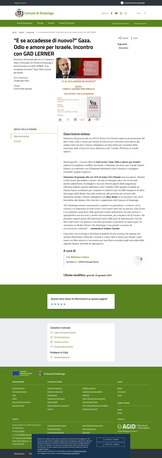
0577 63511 (19, 428)
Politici (14, 398)
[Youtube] (115, 13)
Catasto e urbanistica (54, 388)
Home (14, 32)
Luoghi (119, 409)
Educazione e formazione (56, 398)
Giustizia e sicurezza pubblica (92, 391)
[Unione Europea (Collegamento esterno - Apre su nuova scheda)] (22, 373)
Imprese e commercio (89, 409)
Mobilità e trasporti (89, 388)
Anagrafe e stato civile (55, 391)
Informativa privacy (89, 429)
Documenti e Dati (18, 405)
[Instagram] (120, 13)
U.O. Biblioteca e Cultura (77, 257)
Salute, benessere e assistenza (58, 405)
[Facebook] (110, 13)
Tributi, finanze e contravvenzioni (93, 398)
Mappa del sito (19, 453)
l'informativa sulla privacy (71, 453)
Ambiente (85, 395)
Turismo (50, 409)
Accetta (110, 445)
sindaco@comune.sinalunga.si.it (28, 434)
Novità (21, 32)
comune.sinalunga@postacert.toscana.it (30, 438)
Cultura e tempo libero (90, 402)
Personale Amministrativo (21, 402)
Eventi (119, 413)
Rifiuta (110, 440)
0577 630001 (20, 431)
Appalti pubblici (52, 402)
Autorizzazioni (52, 395)
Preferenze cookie (80, 451)
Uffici (14, 395)
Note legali (86, 432)
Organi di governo (18, 388)
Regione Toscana (20, 3)
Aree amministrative (19, 391)
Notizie (119, 388)
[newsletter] (124, 13)
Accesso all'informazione (120, 23)
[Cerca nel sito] (145, 13)
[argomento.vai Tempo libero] (123, 47)
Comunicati (30, 32)
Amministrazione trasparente (92, 425)
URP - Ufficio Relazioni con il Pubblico (95, 405)
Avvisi (119, 395)
